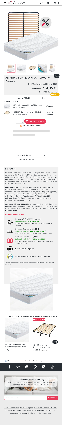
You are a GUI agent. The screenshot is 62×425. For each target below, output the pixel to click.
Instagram (44, 367)
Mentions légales (26, 408)
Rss (18, 367)
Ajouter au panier (35, 121)
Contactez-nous (45, 413)
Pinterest (35, 367)
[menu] (40, 2)
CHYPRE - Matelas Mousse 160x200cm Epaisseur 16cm (27, 106)
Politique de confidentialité (15, 410)
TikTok (52, 367)
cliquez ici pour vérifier (49, 361)
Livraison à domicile (11, 408)
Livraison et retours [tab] (14, 214)
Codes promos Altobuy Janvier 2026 (23, 413)
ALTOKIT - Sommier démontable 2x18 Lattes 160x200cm (27, 113)
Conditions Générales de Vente (45, 408)
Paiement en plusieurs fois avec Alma (41, 410)
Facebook (9, 367)
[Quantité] (18, 121)
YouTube (27, 367)
